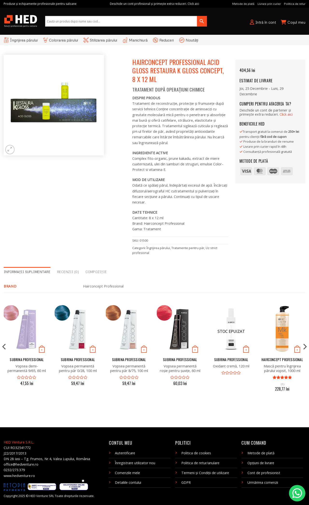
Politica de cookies (196, 453)
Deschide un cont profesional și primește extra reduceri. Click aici (154, 4)
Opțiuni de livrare (260, 463)
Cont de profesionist (263, 472)
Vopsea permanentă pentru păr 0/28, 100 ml (78, 368)
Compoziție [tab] (96, 272)
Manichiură (134, 40)
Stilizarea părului (100, 40)
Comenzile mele (127, 472)
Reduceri (163, 40)
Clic (286, 114)
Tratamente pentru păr (187, 248)
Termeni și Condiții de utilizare (205, 472)
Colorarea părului (60, 40)
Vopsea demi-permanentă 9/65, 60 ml (26, 368)
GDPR (186, 482)
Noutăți (188, 40)
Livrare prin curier (269, 4)
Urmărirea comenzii (262, 482)
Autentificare (125, 453)
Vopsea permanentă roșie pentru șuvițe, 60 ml (180, 368)
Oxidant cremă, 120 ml (231, 366)
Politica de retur (294, 4)
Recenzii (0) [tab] (68, 272)
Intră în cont (263, 22)
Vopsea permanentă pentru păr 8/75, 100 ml (129, 368)
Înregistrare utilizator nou (135, 463)
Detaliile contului (128, 482)
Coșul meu (293, 22)
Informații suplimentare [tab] (27, 272)
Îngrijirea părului (21, 40)
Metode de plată (243, 4)
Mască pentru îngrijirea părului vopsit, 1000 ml (282, 368)
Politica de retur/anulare (200, 463)
